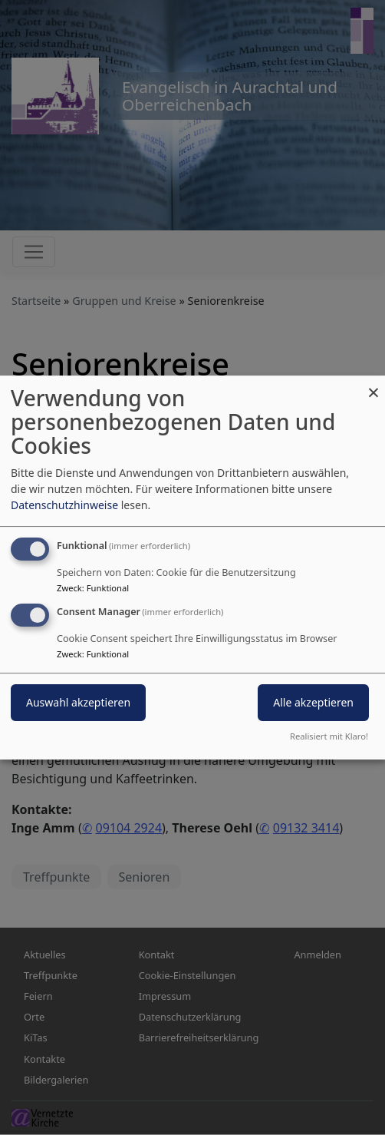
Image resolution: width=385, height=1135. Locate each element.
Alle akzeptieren (313, 702)
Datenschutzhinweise (64, 505)
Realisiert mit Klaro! (329, 736)
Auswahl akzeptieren (78, 702)
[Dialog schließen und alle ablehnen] (373, 385)
